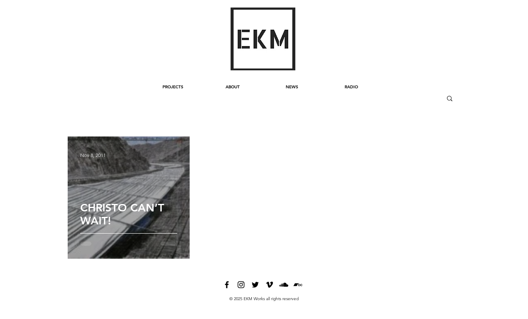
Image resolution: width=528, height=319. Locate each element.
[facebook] (226, 284)
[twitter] (255, 284)
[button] (450, 99)
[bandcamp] (297, 284)
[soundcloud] (283, 284)
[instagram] (241, 284)
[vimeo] (269, 284)
